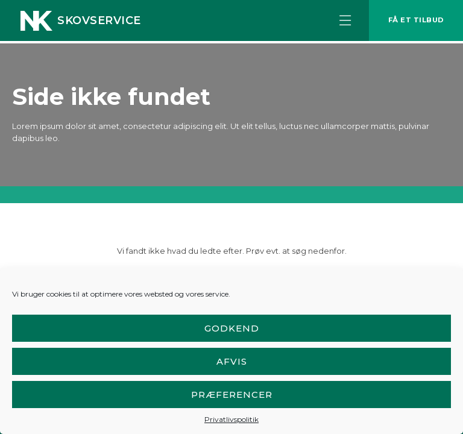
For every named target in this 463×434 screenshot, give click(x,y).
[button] (339, 22)
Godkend (231, 328)
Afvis (231, 361)
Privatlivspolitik (231, 419)
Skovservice (99, 21)
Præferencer (231, 394)
